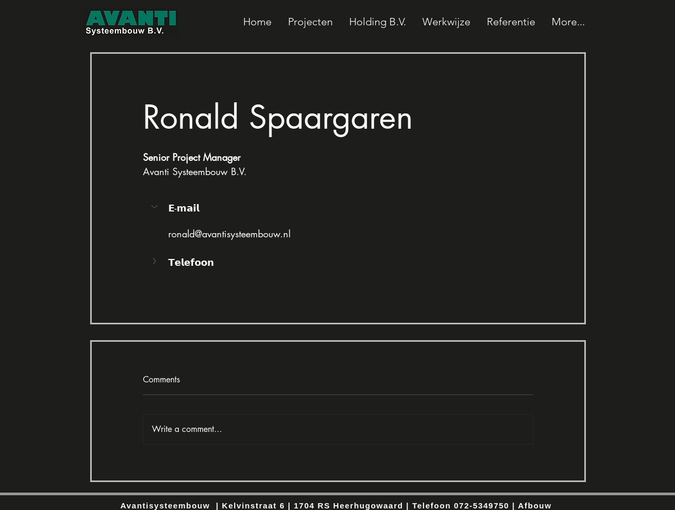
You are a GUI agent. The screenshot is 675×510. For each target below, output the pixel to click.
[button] (155, 206)
